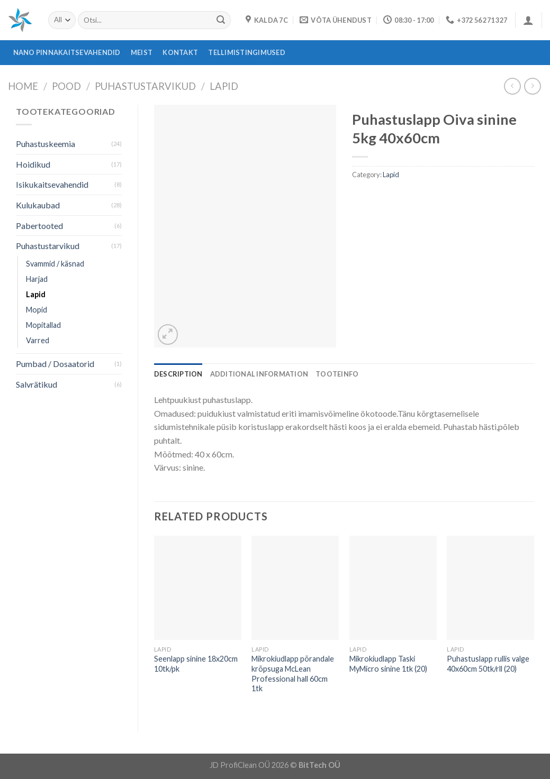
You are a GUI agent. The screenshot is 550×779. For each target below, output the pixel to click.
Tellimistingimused (246, 52)
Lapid (224, 86)
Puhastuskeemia (45, 144)
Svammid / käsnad (55, 263)
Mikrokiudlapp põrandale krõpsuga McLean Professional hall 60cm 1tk (292, 673)
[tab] (178, 373)
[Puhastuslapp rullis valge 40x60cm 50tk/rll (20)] (490, 588)
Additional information (259, 374)
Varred (37, 340)
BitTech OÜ (319, 764)
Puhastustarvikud (145, 86)
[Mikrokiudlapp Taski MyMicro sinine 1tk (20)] (393, 588)
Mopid (36, 309)
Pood (66, 86)
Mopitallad (43, 324)
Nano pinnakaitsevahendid (67, 52)
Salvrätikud (36, 384)
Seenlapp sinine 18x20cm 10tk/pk (196, 663)
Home (23, 86)
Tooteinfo (336, 374)
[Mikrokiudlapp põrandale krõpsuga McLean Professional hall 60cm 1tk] (295, 588)
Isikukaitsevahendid (52, 184)
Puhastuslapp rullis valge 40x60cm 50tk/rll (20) (488, 663)
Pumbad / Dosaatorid (55, 364)
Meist (141, 52)
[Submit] (221, 20)
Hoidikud (33, 164)
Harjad (37, 278)
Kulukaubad (38, 205)
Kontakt (180, 52)
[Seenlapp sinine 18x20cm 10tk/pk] (197, 588)
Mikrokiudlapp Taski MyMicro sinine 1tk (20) (388, 663)
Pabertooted (39, 226)
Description (178, 374)
